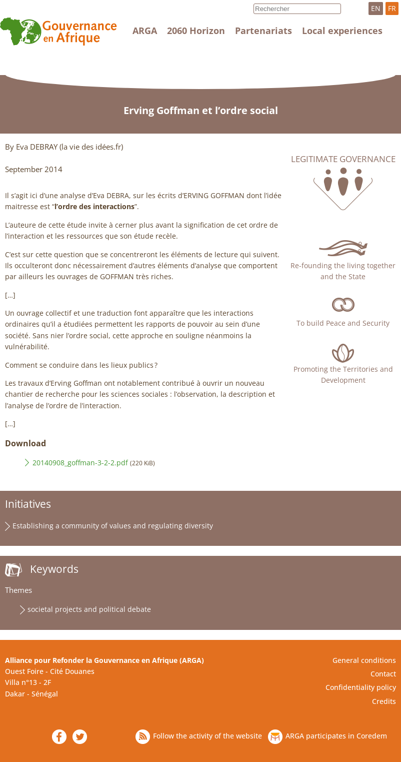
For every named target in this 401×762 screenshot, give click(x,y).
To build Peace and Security (343, 323)
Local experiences (342, 31)
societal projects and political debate (89, 609)
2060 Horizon (196, 31)
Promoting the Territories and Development (343, 374)
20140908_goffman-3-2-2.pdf (80, 462)
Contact (383, 673)
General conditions (364, 660)
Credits (384, 701)
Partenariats (263, 31)
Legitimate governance (343, 159)
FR (392, 8)
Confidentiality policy (361, 687)
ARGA (144, 31)
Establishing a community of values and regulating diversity (112, 525)
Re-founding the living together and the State (343, 271)
